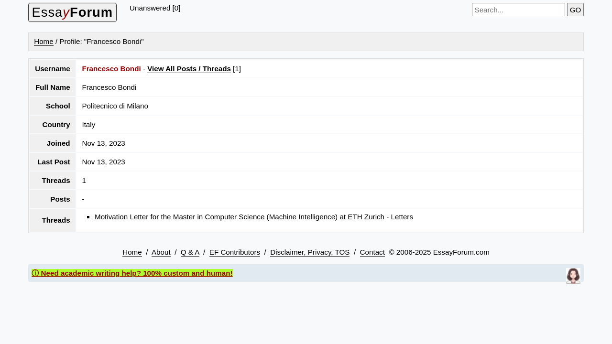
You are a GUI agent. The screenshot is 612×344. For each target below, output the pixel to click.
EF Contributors (234, 252)
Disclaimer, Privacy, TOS (310, 252)
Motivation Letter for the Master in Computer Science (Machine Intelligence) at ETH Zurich (239, 217)
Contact (372, 252)
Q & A (190, 252)
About (161, 252)
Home (44, 41)
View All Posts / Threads (189, 68)
